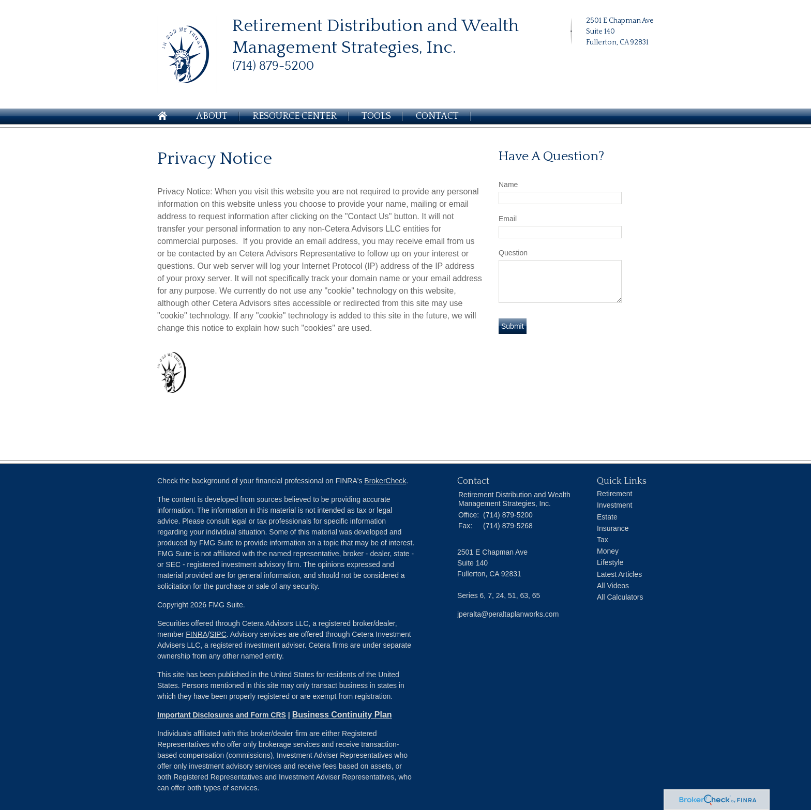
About (212, 116)
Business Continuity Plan (342, 714)
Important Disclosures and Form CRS (221, 715)
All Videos (613, 586)
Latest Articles (619, 574)
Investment (614, 505)
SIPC (218, 634)
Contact (437, 116)
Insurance (612, 528)
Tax (602, 540)
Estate (607, 517)
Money (608, 551)
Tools (376, 116)
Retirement (614, 494)
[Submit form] (513, 326)
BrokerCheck (385, 481)
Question (513, 253)
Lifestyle (610, 562)
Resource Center (294, 116)
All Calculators (620, 597)
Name (508, 184)
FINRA (196, 634)
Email (508, 219)
